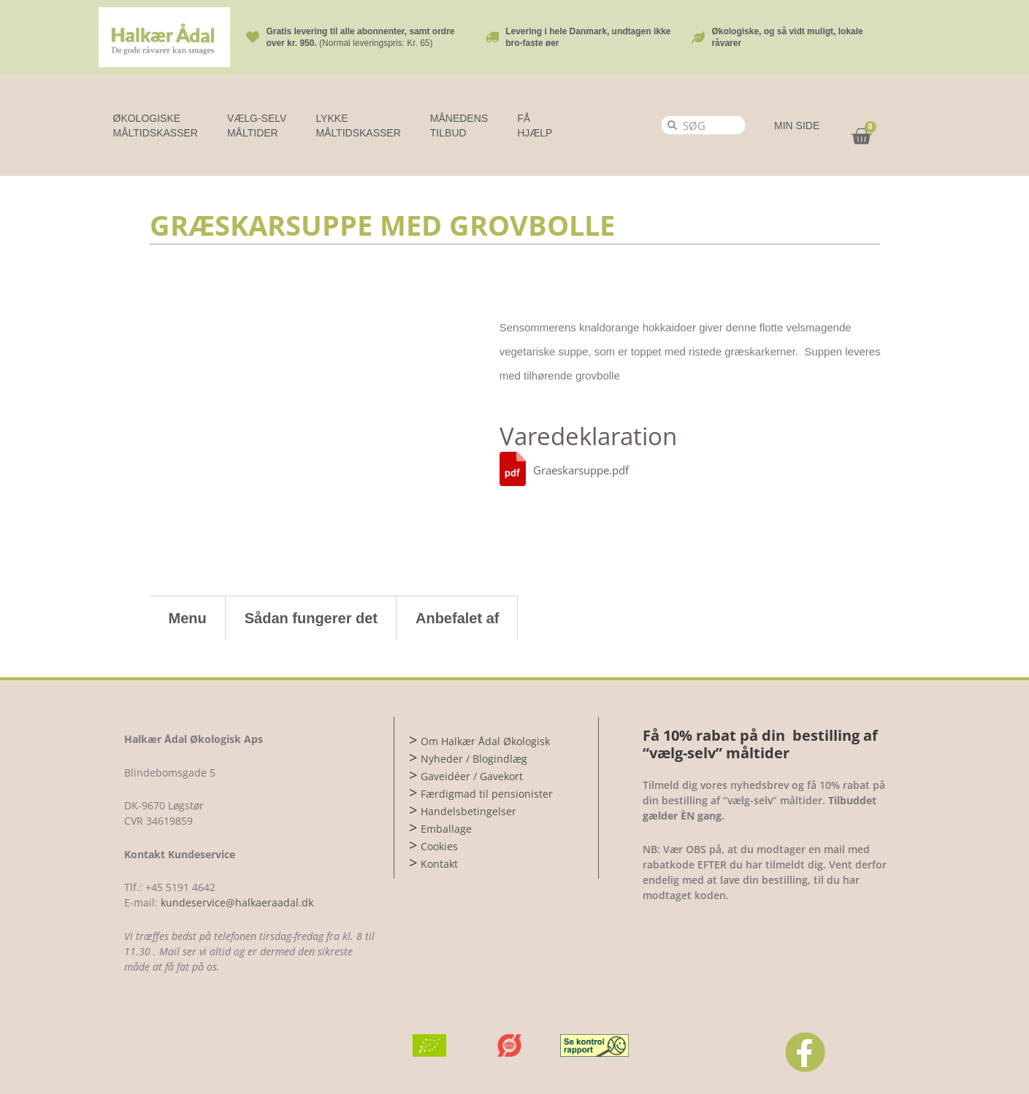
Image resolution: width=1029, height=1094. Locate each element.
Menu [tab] (188, 618)
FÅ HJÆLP (534, 125)
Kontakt (439, 864)
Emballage (446, 829)
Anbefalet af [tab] (457, 618)
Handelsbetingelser (468, 811)
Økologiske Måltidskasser (155, 125)
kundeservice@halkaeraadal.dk (235, 902)
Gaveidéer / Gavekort (472, 776)
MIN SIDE (796, 125)
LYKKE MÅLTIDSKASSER (357, 125)
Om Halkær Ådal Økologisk (485, 741)
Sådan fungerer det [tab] (311, 618)
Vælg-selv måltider (256, 125)
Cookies (439, 846)
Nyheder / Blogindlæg (474, 759)
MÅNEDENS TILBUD (459, 125)
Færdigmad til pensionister (487, 794)
